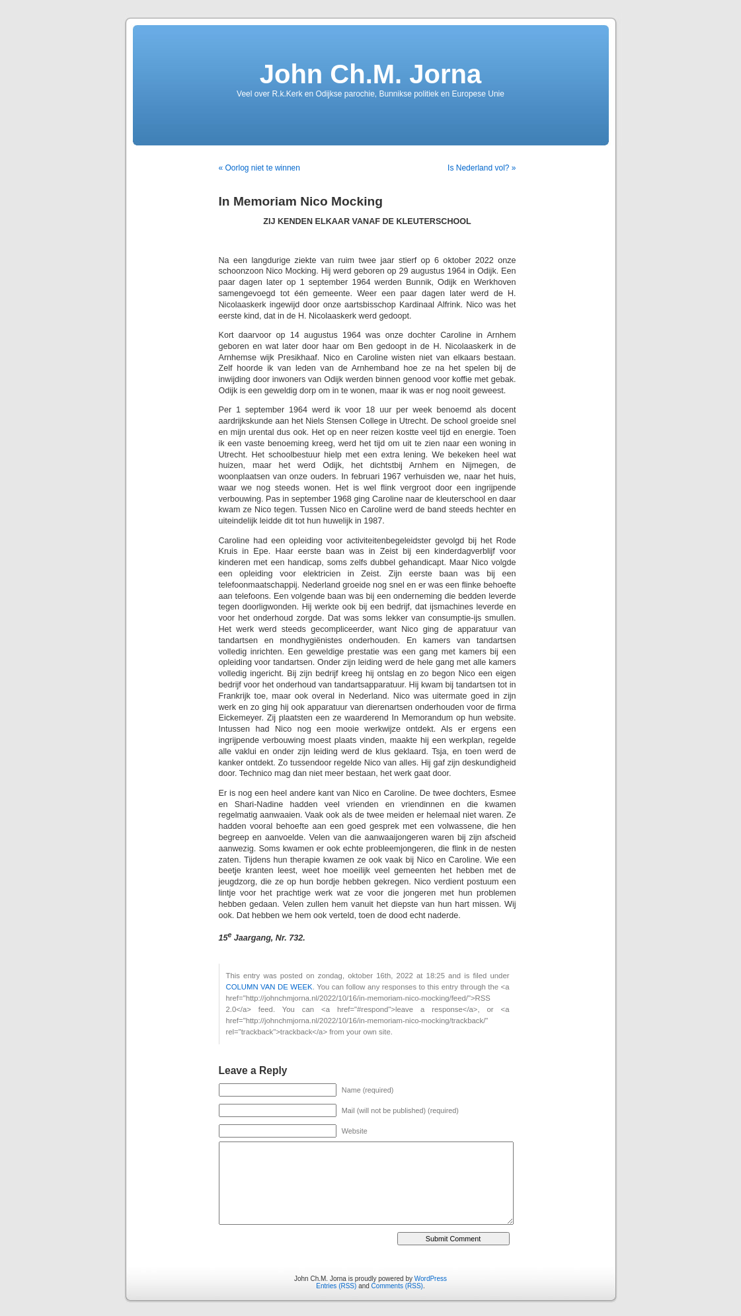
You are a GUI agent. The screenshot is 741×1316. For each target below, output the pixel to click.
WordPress (430, 1278)
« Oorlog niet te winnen (259, 168)
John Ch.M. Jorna (371, 74)
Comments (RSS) (397, 1286)
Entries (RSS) (336, 1286)
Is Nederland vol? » (482, 168)
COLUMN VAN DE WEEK (269, 987)
